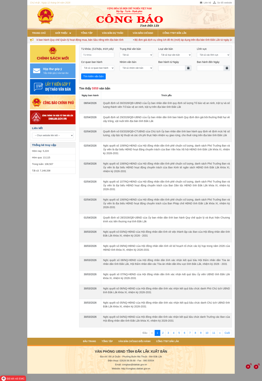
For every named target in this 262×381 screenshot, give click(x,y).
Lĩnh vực (202, 48)
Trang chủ (39, 33)
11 (213, 332)
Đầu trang (89, 341)
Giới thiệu (61, 33)
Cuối (227, 332)
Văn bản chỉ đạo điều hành (134, 341)
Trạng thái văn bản (130, 48)
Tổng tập (86, 33)
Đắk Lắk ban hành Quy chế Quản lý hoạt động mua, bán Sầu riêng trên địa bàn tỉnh (78, 39)
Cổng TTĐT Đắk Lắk (175, 33)
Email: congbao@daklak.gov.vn (131, 364)
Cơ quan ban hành (91, 62)
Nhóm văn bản (128, 62)
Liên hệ (205, 2)
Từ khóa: (97, 48)
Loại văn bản (165, 48)
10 (207, 332)
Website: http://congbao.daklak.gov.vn (131, 368)
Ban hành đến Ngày (208, 62)
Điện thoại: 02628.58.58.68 (121, 360)
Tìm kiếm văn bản (93, 76)
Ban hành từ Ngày (168, 62)
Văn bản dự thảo (112, 33)
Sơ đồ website (222, 2)
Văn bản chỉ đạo (143, 33)
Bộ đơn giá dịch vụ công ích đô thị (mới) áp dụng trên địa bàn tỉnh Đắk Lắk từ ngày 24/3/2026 (190, 39)
